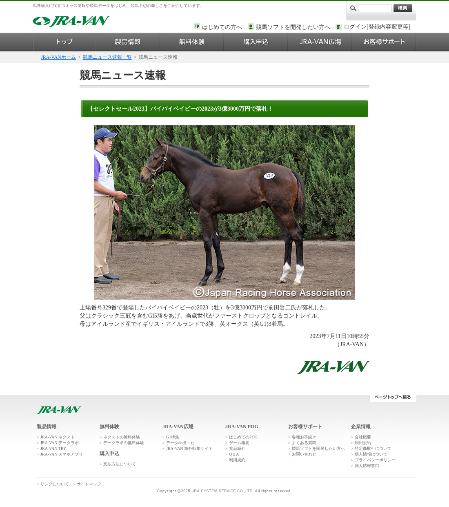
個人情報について (371, 454)
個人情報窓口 (367, 465)
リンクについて (54, 484)
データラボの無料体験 (123, 442)
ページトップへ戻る (392, 398)
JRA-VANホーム (58, 57)
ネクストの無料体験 (121, 437)
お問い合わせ (304, 454)
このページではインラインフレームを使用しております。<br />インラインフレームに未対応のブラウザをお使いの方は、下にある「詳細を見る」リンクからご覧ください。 (378, 27)
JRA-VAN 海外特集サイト (189, 448)
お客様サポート (384, 42)
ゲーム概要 (239, 442)
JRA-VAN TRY (53, 448)
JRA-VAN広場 (320, 42)
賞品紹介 (237, 448)
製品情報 (128, 42)
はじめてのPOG (243, 437)
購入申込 (256, 42)
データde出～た (180, 442)
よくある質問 (304, 442)
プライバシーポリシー (375, 460)
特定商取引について (373, 448)
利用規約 (237, 460)
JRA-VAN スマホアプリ (61, 454)
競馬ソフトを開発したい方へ (293, 27)
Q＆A (234, 454)
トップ (64, 42)
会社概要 (363, 437)
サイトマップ (89, 484)
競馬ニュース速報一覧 (107, 57)
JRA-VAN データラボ (59, 442)
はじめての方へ (222, 27)
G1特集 (172, 437)
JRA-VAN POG (241, 426)
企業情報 (361, 426)
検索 (402, 8)
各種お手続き (304, 437)
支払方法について (119, 464)
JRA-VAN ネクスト (57, 437)
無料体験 (192, 42)
